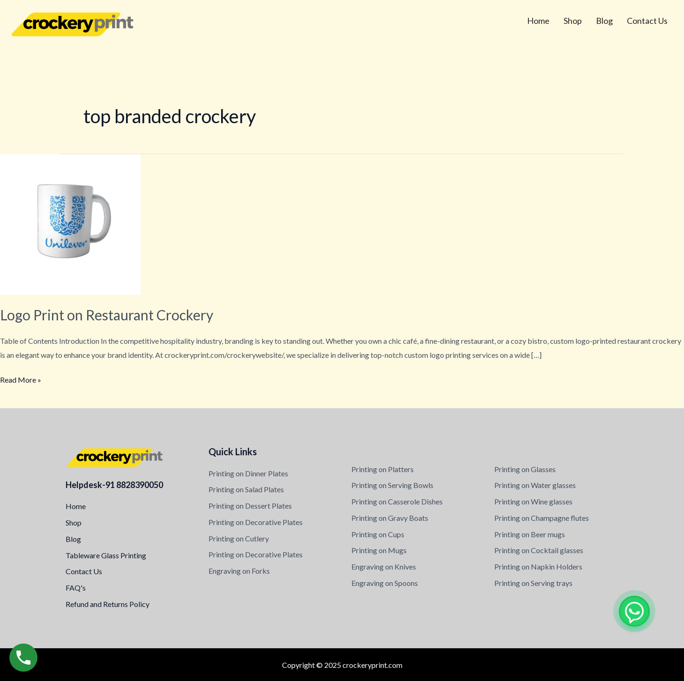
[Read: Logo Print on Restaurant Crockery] (70, 223)
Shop (573, 20)
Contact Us (647, 20)
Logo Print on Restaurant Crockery (106, 314)
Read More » (20, 378)
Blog (604, 20)
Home (538, 20)
